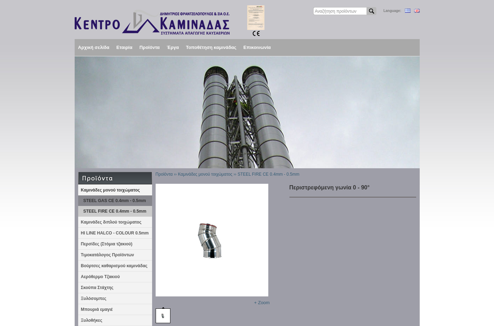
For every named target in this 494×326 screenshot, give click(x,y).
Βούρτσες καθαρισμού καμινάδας (114, 265)
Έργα (173, 47)
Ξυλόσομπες (94, 298)
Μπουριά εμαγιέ (97, 309)
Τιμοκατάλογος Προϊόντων (107, 254)
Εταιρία (124, 47)
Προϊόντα (149, 47)
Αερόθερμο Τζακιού (100, 276)
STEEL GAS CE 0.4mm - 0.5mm (114, 200)
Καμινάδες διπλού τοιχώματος (111, 222)
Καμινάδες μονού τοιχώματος (110, 190)
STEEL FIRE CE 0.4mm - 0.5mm (114, 211)
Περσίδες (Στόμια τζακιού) (107, 244)
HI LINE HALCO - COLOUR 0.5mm (115, 233)
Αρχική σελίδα (94, 47)
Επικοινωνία (257, 47)
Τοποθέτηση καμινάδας (211, 47)
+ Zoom (262, 302)
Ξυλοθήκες (91, 320)
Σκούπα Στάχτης (97, 287)
